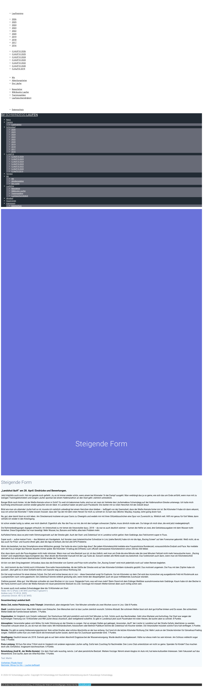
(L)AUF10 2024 (19, 57)
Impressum (12, 107)
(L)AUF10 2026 (19, 51)
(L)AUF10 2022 (19, 63)
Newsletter (17, 89)
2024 (14, 25)
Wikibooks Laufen (20, 92)
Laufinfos (12, 86)
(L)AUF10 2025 (19, 54)
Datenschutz (18, 109)
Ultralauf (12, 101)
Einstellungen (85, 685)
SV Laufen (19, 2)
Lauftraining (17, 13)
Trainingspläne (19, 95)
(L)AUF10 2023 (19, 60)
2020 (14, 34)
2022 (14, 31)
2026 (14, 19)
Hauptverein (13, 104)
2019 (14, 37)
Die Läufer (17, 83)
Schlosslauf (13, 16)
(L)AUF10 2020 (19, 66)
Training (11, 10)
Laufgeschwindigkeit (21, 98)
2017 (14, 42)
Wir (8, 75)
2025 (14, 22)
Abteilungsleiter (19, 80)
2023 (14, 28)
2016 (14, 45)
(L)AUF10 (11, 48)
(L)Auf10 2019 (18, 69)
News (9, 8)
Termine (11, 72)
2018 (14, 40)
